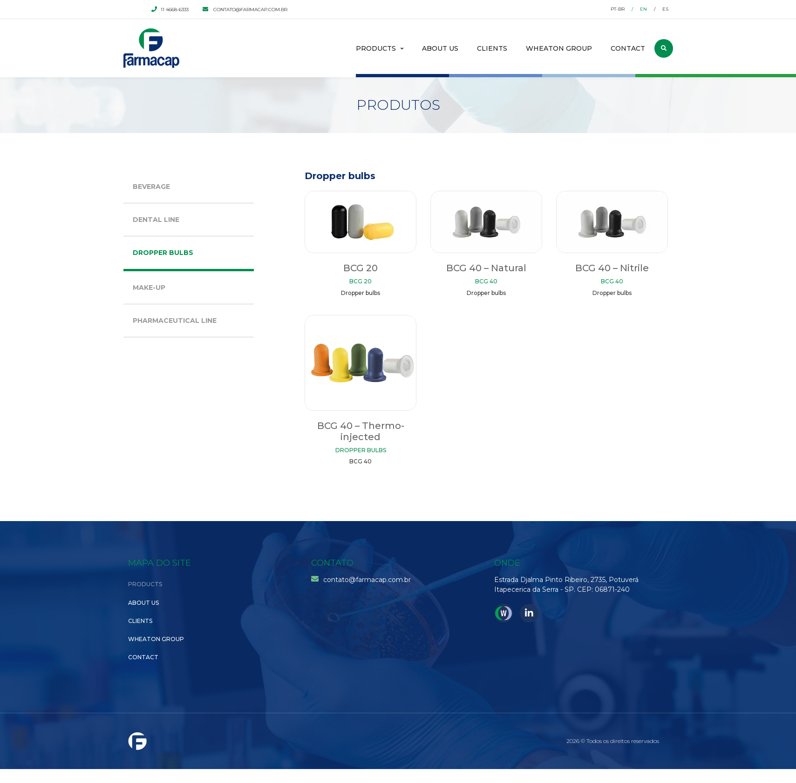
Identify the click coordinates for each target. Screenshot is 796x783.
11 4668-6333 (170, 10)
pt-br (618, 9)
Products (376, 48)
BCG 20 (360, 268)
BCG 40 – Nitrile (612, 268)
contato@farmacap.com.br (245, 10)
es (665, 9)
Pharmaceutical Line (175, 320)
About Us (440, 48)
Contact (628, 48)
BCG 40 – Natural (486, 268)
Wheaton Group (559, 48)
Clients (492, 48)
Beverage (151, 186)
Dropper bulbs (163, 252)
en (643, 9)
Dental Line (156, 219)
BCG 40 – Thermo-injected (360, 431)
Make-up (149, 287)
